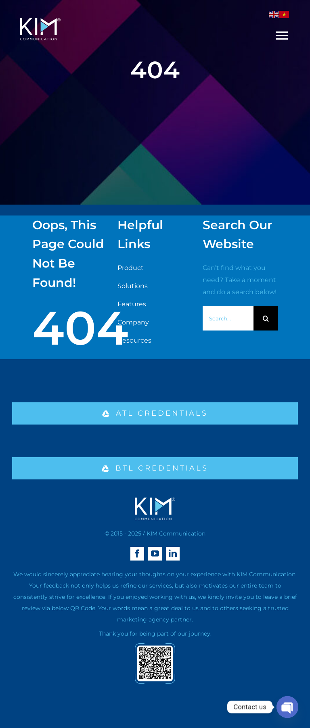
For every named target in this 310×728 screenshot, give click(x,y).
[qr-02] (155, 646)
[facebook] (137, 554)
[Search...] (228, 318)
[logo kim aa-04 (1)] (40, 21)
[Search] (265, 318)
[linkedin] (173, 554)
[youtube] (155, 554)
